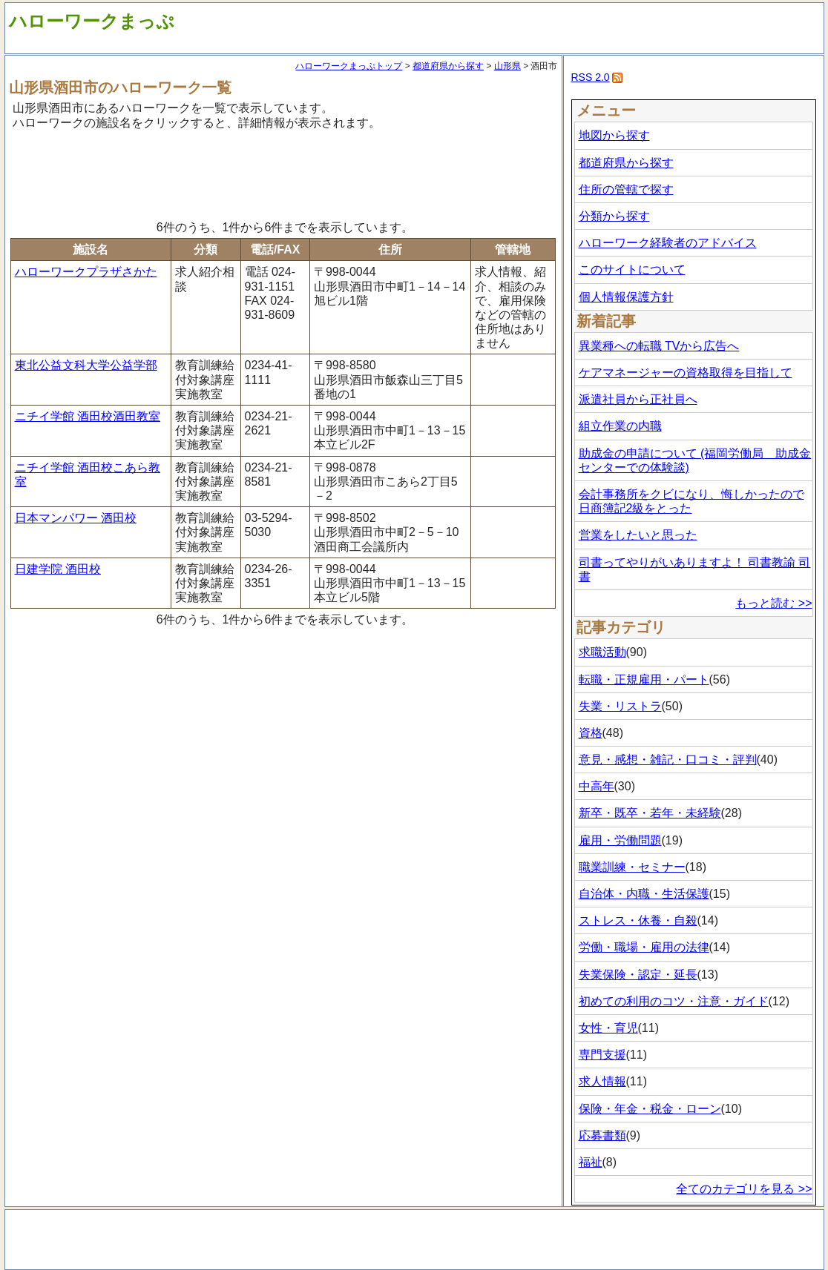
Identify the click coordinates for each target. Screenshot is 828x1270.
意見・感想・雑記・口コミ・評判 (668, 759)
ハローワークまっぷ (91, 21)
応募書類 (602, 1135)
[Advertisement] (283, 172)
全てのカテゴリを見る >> (744, 1189)
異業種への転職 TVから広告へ (659, 346)
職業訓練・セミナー (632, 867)
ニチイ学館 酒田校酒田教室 (87, 416)
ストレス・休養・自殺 (638, 920)
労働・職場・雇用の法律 (644, 947)
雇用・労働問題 (620, 840)
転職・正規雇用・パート (644, 679)
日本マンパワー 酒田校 (76, 518)
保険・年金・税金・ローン (650, 1108)
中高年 (596, 786)
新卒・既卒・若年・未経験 (650, 813)
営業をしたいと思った (638, 535)
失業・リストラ (620, 706)
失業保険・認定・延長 (638, 974)
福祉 (590, 1162)
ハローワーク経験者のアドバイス (668, 243)
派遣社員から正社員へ (638, 399)
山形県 (507, 66)
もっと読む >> (773, 603)
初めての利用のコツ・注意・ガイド (674, 1001)
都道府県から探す (448, 66)
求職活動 (602, 652)
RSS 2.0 (590, 77)
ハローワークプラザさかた (86, 271)
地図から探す (614, 135)
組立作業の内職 (620, 426)
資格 (590, 733)
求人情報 (602, 1081)
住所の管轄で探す (626, 189)
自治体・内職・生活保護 (644, 893)
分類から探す (614, 216)
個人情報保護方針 (626, 297)
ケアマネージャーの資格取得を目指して (685, 372)
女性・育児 (608, 1028)
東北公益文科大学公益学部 (86, 365)
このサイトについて (632, 269)
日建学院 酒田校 (58, 569)
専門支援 (602, 1054)
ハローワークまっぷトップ (348, 66)
